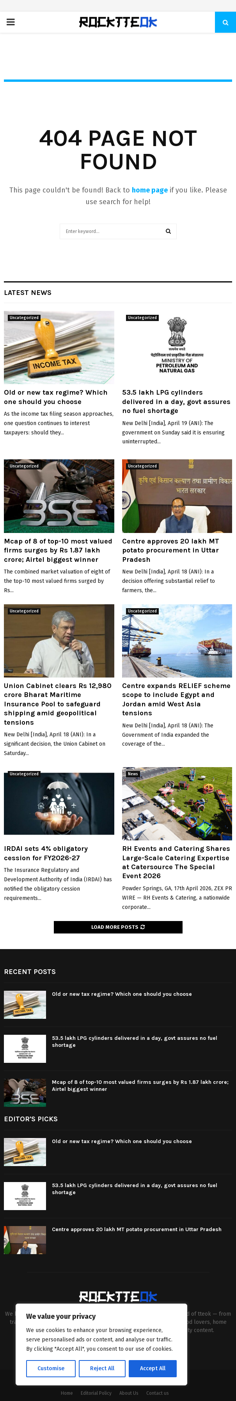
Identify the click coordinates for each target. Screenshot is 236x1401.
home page (150, 190)
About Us (128, 1393)
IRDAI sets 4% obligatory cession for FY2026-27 (46, 853)
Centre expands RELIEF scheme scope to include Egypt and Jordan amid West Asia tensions (176, 699)
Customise (50, 1368)
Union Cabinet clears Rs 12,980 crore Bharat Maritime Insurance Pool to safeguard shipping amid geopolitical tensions (58, 704)
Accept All (152, 1368)
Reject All (102, 1368)
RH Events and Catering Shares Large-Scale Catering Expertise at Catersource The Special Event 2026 (176, 862)
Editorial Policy (96, 1393)
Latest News (27, 292)
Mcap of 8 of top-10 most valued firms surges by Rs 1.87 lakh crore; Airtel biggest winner (58, 550)
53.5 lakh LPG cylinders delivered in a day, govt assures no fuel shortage (176, 401)
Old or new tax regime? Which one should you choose (56, 397)
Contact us (157, 1393)
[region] (101, 1344)
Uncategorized (24, 318)
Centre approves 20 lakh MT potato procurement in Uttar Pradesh (170, 550)
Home (67, 1393)
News (133, 774)
